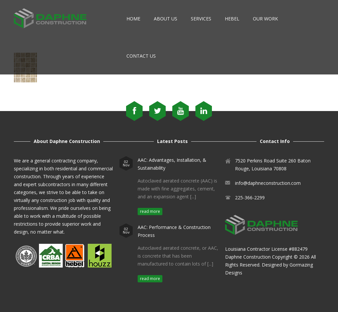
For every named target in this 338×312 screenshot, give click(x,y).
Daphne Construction (248, 257)
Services (201, 18)
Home (133, 18)
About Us (165, 18)
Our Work (265, 18)
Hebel (232, 18)
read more (150, 211)
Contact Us (141, 56)
